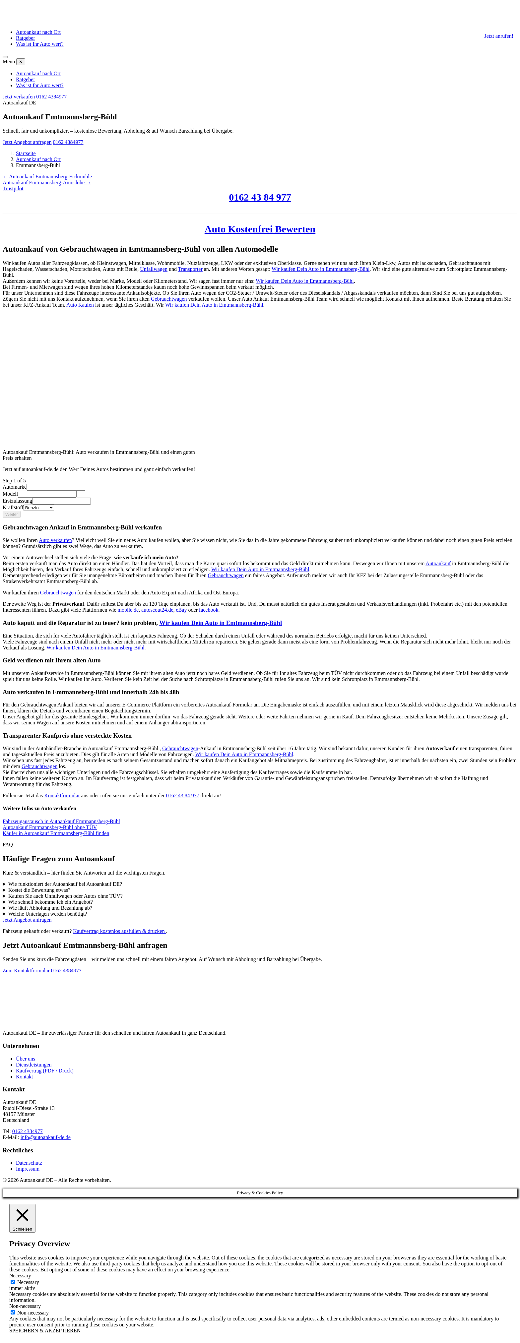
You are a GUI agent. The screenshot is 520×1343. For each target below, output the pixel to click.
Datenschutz (29, 1163)
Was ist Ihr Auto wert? (40, 44)
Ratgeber (25, 38)
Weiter (11, 514)
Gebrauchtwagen (169, 299)
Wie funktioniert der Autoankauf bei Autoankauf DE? (65, 884)
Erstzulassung (17, 501)
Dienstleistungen (34, 1065)
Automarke (15, 487)
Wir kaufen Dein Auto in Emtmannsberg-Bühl (320, 269)
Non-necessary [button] (25, 1306)
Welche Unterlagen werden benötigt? (47, 914)
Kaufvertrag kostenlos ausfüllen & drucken (119, 931)
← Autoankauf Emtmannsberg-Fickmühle (47, 176)
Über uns (25, 1059)
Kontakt (24, 1076)
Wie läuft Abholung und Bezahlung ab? (50, 908)
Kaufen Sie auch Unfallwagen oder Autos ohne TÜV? (65, 896)
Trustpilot (13, 188)
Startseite (26, 153)
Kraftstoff (13, 507)
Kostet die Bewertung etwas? (39, 890)
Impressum (27, 1169)
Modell (10, 494)
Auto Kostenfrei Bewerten (260, 228)
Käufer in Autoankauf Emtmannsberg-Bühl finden (56, 833)
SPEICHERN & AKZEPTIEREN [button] (45, 1330)
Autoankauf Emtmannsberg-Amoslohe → (47, 182)
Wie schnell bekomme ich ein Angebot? (50, 902)
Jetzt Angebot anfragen (27, 142)
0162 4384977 (51, 96)
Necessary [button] (20, 1275)
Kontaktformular (62, 795)
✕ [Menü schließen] (21, 61)
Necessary (28, 1282)
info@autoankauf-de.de (46, 1137)
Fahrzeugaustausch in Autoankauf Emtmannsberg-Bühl (61, 821)
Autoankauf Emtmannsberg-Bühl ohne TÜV (50, 827)
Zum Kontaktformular (26, 970)
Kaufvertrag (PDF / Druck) (45, 1070)
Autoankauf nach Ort (38, 32)
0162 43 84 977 (260, 197)
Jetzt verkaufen (19, 96)
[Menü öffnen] (5, 57)
